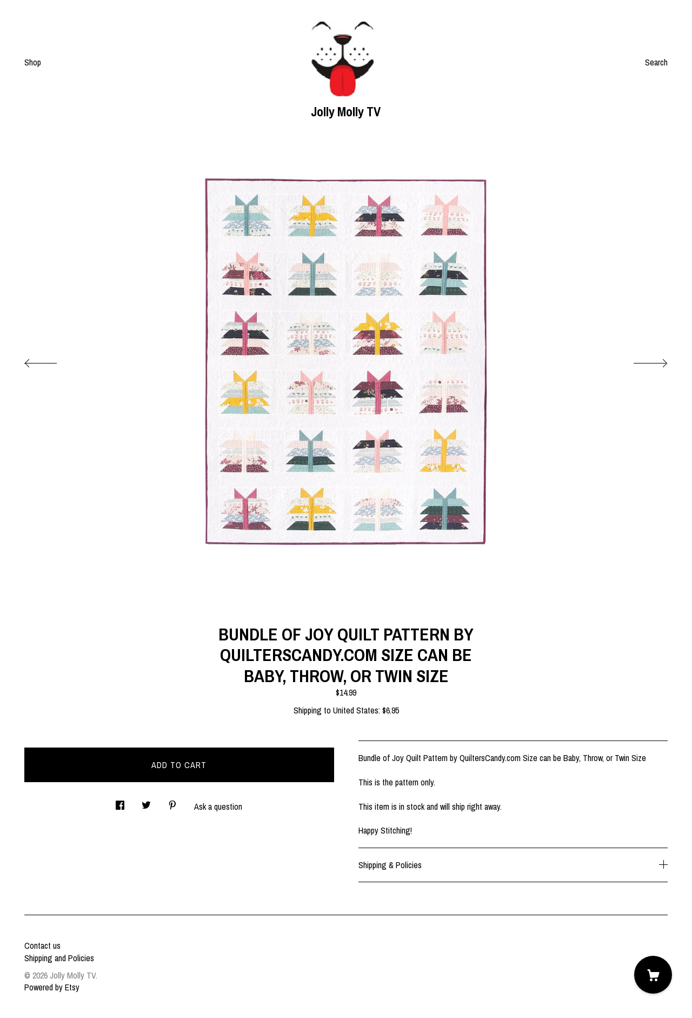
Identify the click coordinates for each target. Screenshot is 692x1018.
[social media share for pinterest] (172, 801)
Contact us (42, 945)
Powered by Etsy (51, 987)
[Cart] (653, 975)
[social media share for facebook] (120, 801)
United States (355, 710)
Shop (32, 62)
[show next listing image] (641, 360)
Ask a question (218, 806)
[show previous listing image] (51, 360)
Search (656, 62)
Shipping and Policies (59, 958)
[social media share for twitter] (146, 801)
